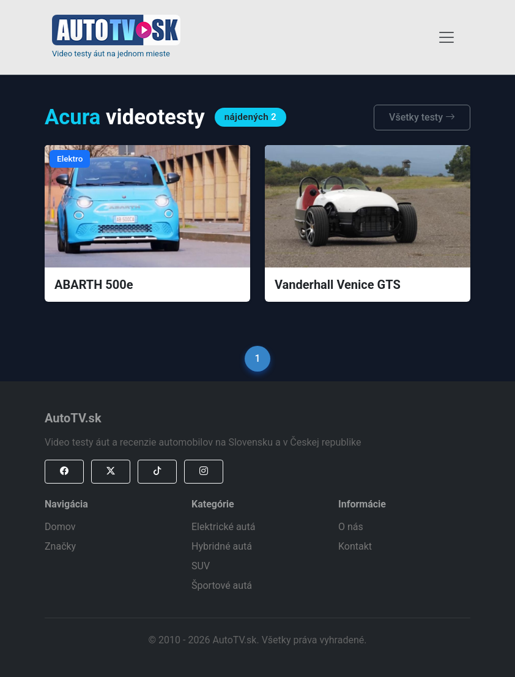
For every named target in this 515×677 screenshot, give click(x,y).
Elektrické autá (223, 527)
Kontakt (355, 546)
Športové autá (221, 585)
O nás (350, 527)
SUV (200, 566)
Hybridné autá (221, 546)
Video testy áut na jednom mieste (111, 53)
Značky (60, 546)
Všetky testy (422, 117)
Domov (60, 527)
